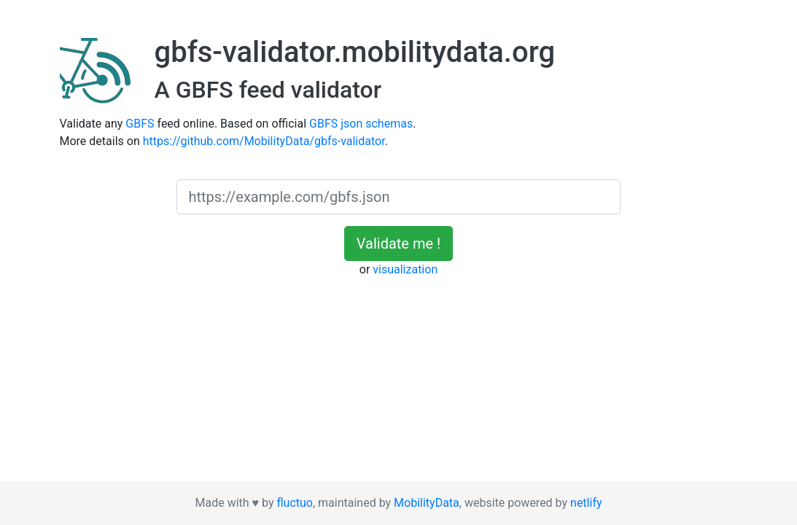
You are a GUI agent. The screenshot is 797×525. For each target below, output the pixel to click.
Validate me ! (398, 243)
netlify (586, 503)
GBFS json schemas (361, 124)
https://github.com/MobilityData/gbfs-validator (264, 141)
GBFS (139, 124)
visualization (405, 269)
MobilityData (426, 503)
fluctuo (294, 503)
